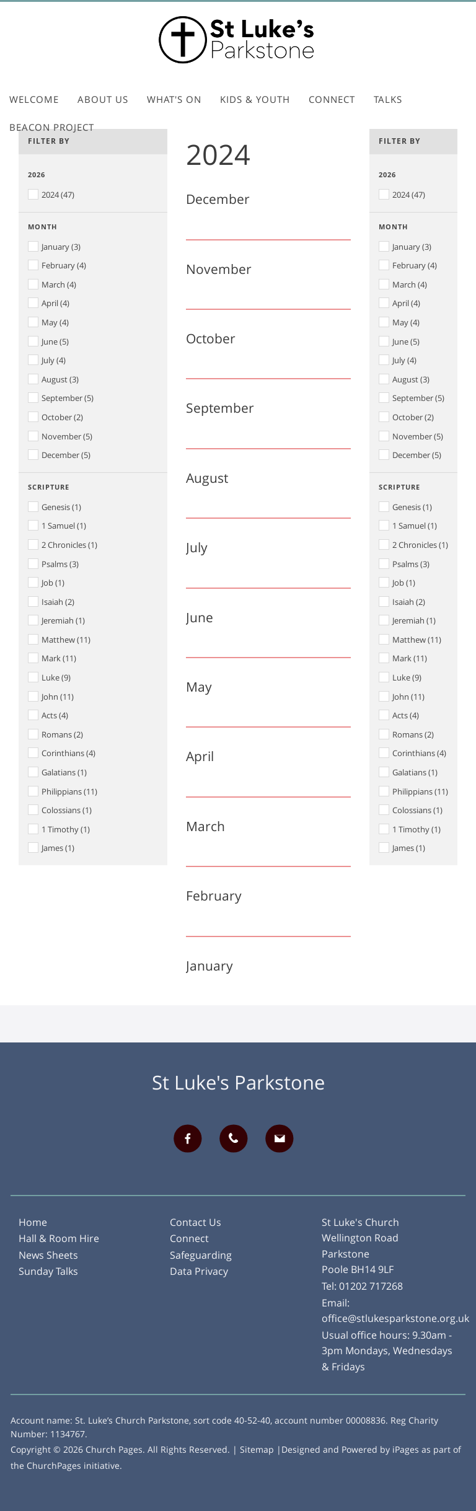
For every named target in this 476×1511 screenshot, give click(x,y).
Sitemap (257, 1449)
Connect (332, 99)
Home (33, 1222)
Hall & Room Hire (59, 1238)
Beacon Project (51, 127)
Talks (388, 99)
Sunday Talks (48, 1271)
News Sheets (48, 1255)
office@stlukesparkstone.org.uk (395, 1318)
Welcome (34, 99)
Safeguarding (201, 1255)
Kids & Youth (255, 99)
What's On (174, 99)
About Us (102, 99)
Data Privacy (199, 1271)
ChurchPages (54, 1465)
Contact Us (195, 1222)
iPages (405, 1449)
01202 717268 (371, 1286)
